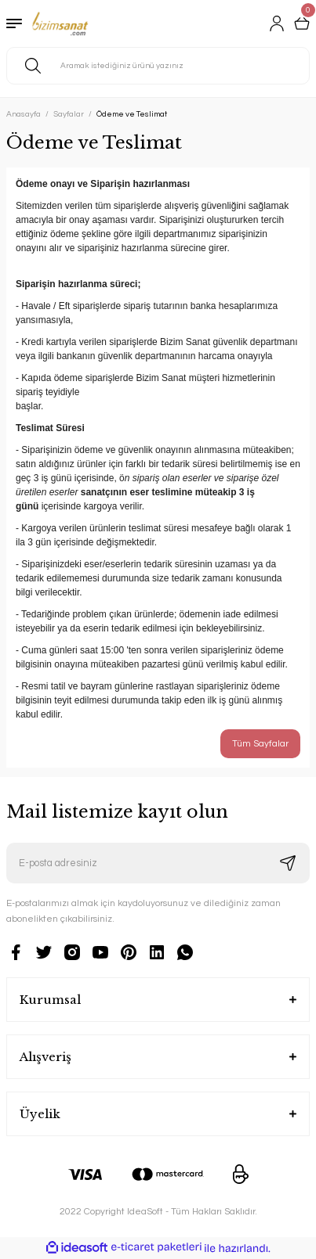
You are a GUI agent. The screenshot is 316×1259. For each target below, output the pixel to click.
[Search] (158, 66)
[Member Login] (277, 23)
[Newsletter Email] (158, 863)
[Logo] (60, 23)
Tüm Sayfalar (260, 743)
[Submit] (288, 863)
